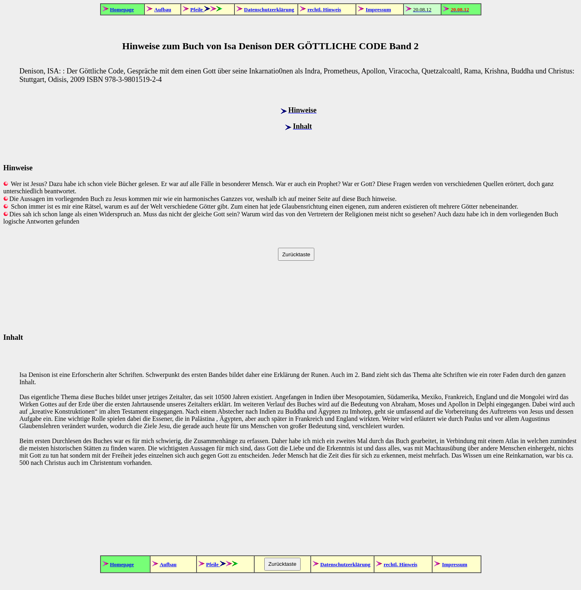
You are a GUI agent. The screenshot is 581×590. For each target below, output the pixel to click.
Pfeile (197, 9)
